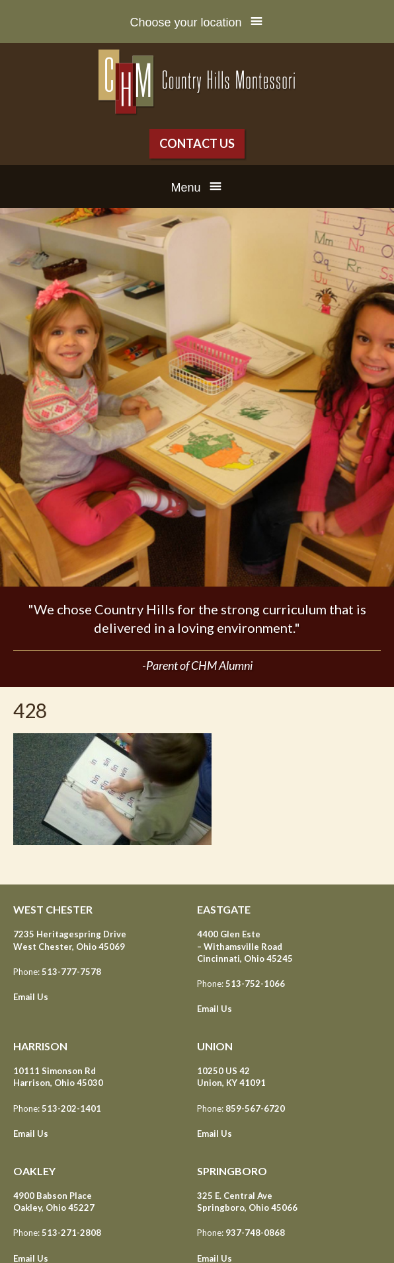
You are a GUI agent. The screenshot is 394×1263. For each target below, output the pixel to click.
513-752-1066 (255, 983)
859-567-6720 (255, 1108)
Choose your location (185, 22)
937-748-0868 (255, 1232)
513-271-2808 (71, 1232)
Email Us (30, 997)
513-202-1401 (71, 1108)
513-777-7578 (71, 971)
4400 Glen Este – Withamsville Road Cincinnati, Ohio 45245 (245, 946)
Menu (185, 187)
